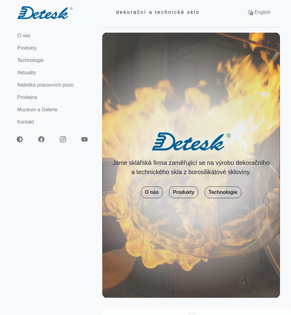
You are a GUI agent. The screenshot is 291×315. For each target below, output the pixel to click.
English (259, 12)
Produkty (183, 192)
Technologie (223, 192)
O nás (151, 192)
